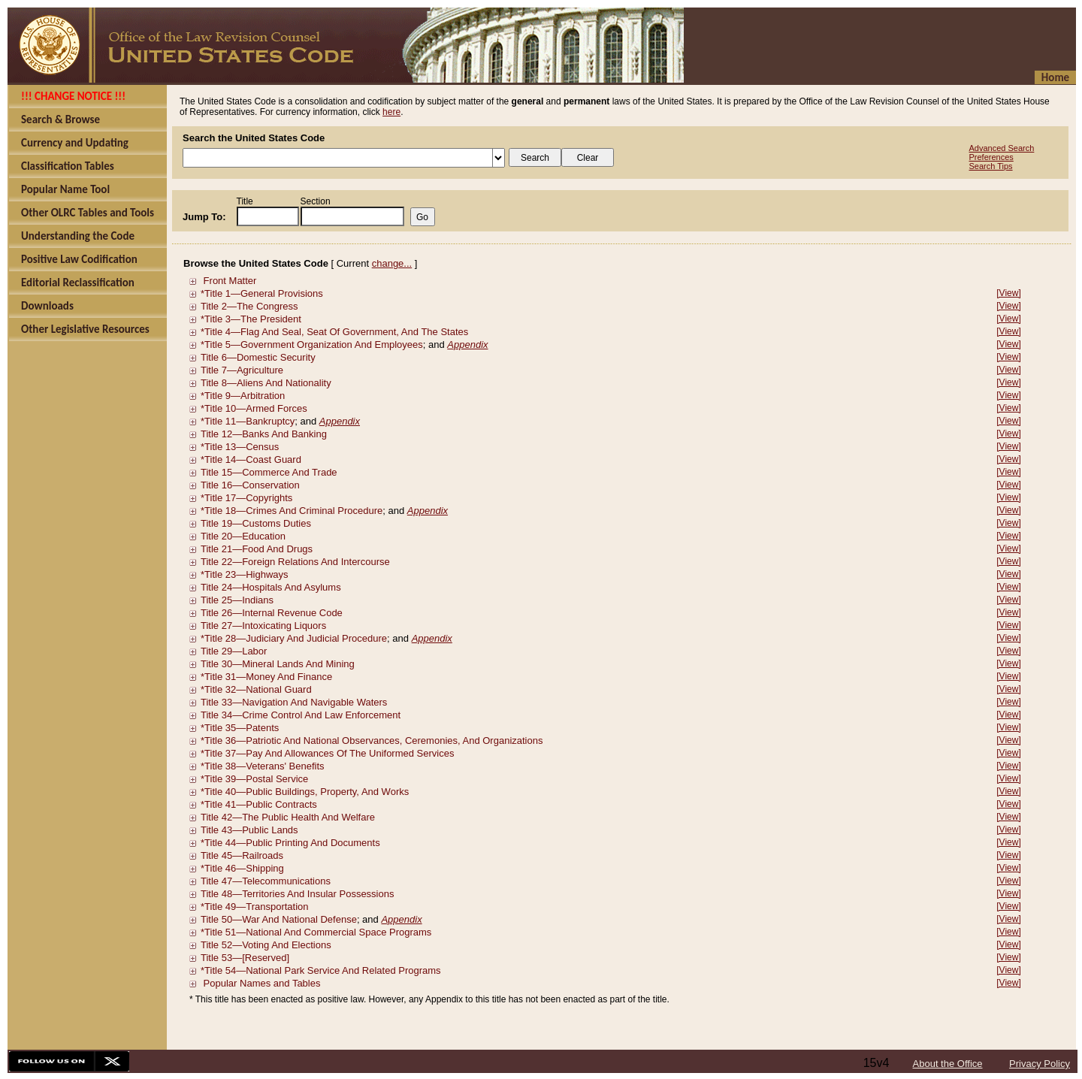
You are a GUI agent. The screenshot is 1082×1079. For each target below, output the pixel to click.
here (391, 112)
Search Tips (991, 166)
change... (392, 263)
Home (1055, 77)
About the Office (948, 1063)
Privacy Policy (1039, 1063)
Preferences (991, 157)
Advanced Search (1002, 148)
